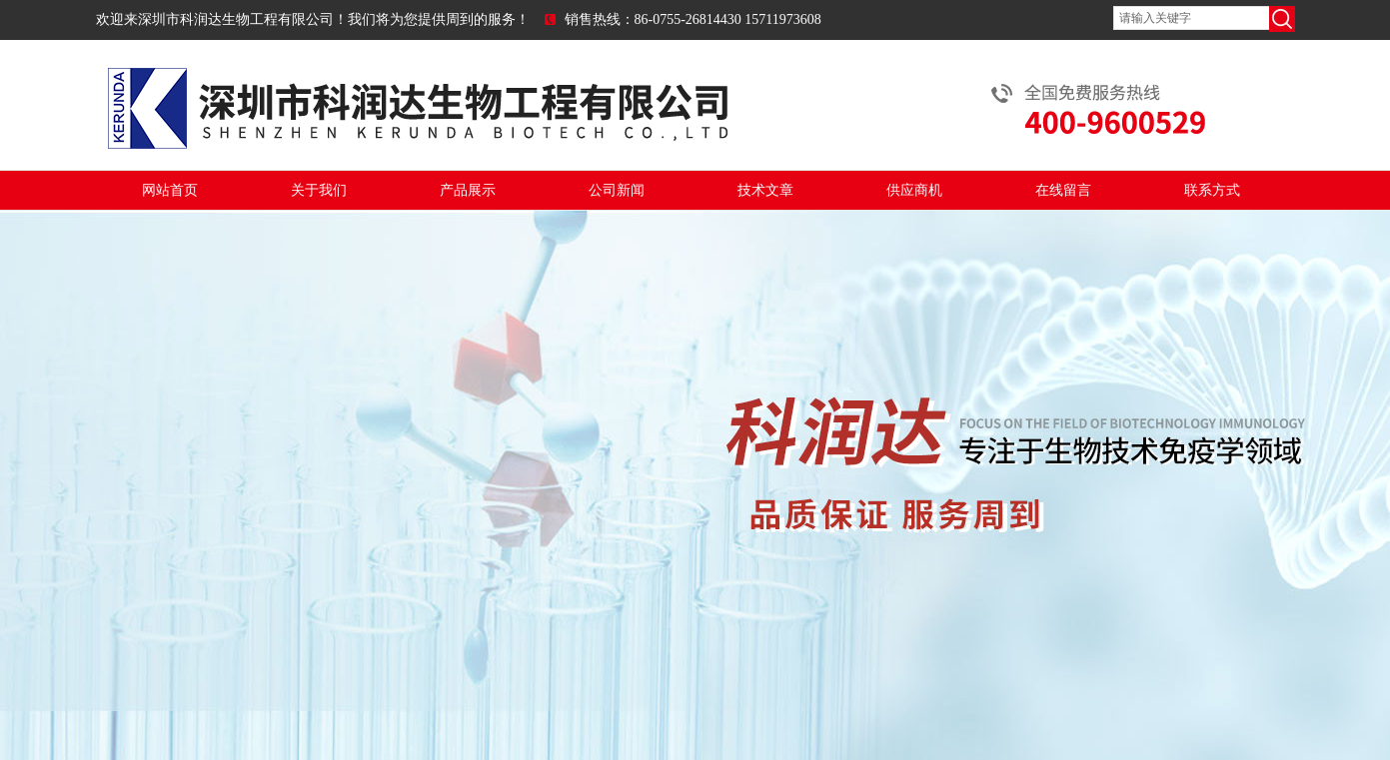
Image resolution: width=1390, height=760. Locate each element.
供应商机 (914, 190)
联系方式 (1212, 190)
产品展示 (468, 190)
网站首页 (170, 190)
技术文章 (765, 190)
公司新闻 (617, 190)
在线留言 (1063, 190)
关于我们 (319, 190)
